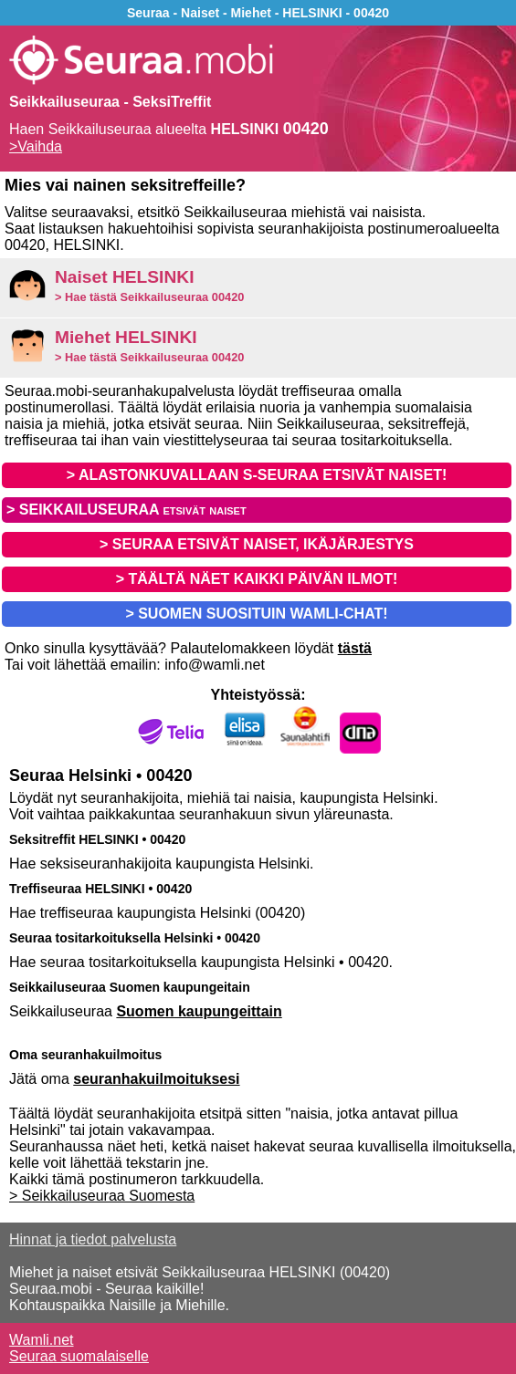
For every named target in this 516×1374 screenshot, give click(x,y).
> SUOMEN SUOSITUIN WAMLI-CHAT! (256, 613)
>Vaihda (35, 146)
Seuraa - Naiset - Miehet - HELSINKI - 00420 (258, 12)
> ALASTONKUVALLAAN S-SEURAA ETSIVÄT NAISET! (257, 475)
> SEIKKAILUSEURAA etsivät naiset (126, 509)
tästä (355, 648)
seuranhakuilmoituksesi (156, 1079)
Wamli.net (41, 1340)
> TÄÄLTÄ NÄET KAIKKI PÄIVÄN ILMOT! (257, 579)
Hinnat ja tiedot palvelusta (92, 1239)
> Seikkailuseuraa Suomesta (102, 1195)
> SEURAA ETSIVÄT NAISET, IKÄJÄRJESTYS (257, 544)
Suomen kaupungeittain (198, 1011)
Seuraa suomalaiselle (79, 1356)
